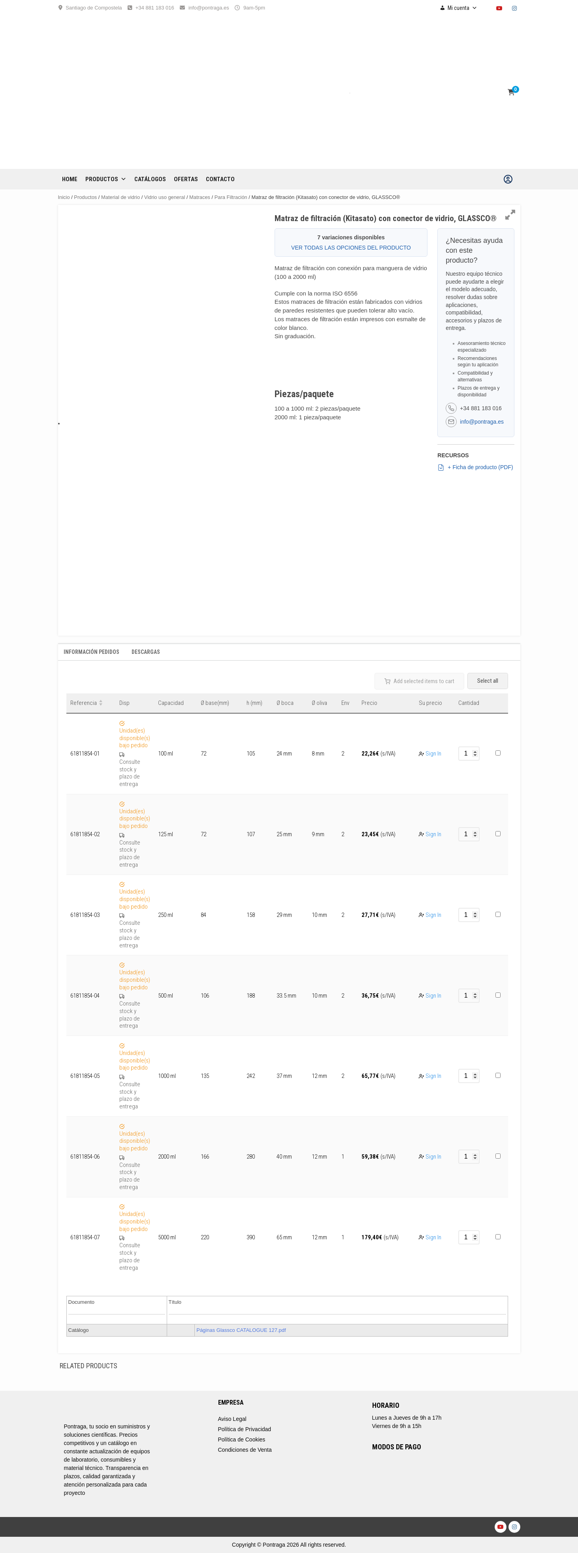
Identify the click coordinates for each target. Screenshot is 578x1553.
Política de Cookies (241, 1439)
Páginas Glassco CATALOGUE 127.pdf (241, 1330)
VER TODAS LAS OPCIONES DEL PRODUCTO (351, 247)
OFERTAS (186, 179)
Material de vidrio (120, 197)
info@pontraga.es (208, 8)
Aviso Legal (232, 1419)
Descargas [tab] (146, 652)
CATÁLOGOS (150, 179)
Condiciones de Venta (245, 1450)
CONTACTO (220, 179)
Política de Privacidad (244, 1429)
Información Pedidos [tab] (91, 652)
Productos (105, 179)
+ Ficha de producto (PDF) (475, 467)
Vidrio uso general (164, 197)
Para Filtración (231, 197)
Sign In (433, 753)
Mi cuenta (462, 7)
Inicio (64, 197)
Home (69, 179)
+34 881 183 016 (155, 8)
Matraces (199, 197)
